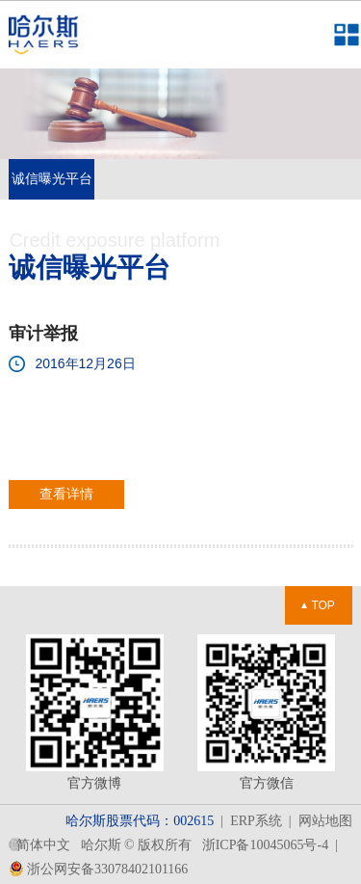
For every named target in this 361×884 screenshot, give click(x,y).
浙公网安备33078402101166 (100, 869)
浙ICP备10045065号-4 (265, 845)
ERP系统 (256, 821)
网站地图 (325, 821)
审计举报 (43, 333)
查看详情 (66, 494)
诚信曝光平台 (52, 179)
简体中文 (43, 845)
